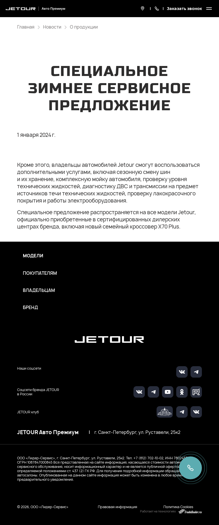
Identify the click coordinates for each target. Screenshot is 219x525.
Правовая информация (117, 507)
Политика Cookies (178, 507)
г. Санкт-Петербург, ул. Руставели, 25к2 (137, 432)
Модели (33, 256)
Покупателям (40, 273)
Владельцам (39, 290)
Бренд (30, 307)
